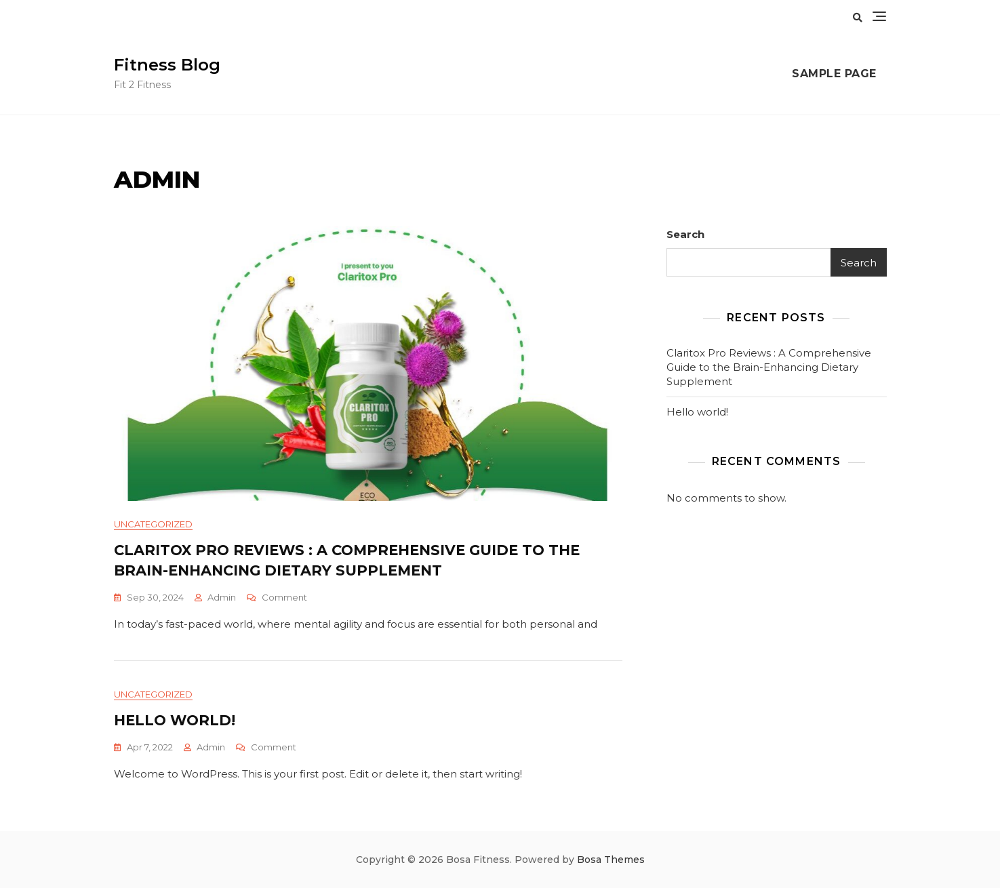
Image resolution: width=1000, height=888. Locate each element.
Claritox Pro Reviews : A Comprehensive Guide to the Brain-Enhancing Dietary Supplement (768, 367)
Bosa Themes (611, 859)
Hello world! (174, 720)
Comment (284, 597)
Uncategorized (153, 524)
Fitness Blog (167, 65)
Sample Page (834, 73)
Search (685, 234)
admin (221, 597)
